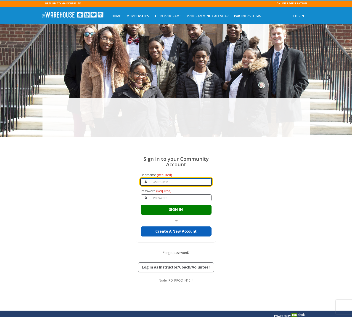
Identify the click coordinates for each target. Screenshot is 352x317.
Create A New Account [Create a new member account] (176, 220)
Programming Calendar (208, 16)
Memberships (138, 16)
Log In (298, 16)
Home (116, 16)
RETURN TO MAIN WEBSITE (63, 3)
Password (156, 180)
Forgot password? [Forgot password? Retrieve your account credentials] (176, 241)
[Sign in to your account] (176, 199)
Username (156, 164)
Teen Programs (167, 16)
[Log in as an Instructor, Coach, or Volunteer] (176, 256)
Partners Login (247, 16)
